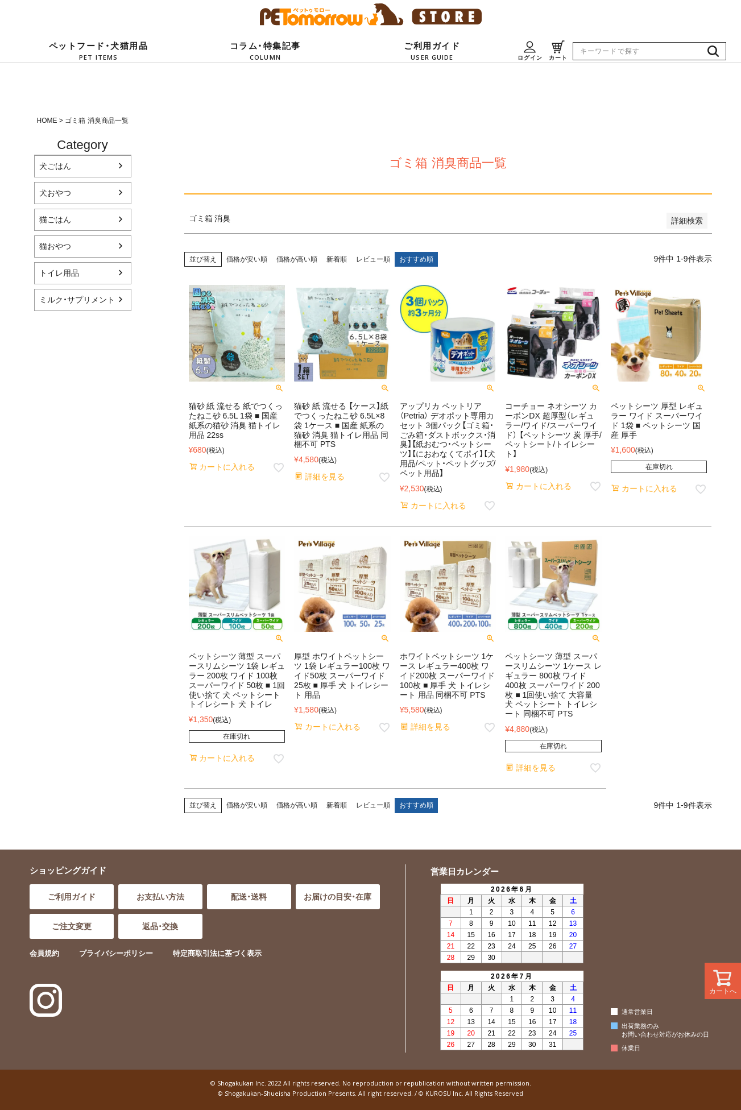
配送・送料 (249, 896)
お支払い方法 (160, 896)
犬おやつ (55, 192)
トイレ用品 (59, 273)
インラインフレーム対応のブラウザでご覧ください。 (510, 967)
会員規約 (44, 953)
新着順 (336, 259)
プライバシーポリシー (116, 953)
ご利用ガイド (72, 896)
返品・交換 (160, 926)
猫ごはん (55, 219)
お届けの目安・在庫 (337, 896)
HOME (47, 121)
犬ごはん (55, 166)
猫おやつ (55, 246)
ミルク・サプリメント (77, 299)
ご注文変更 (72, 926)
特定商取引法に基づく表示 (217, 953)
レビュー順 (373, 259)
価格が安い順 (246, 259)
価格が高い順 (296, 259)
